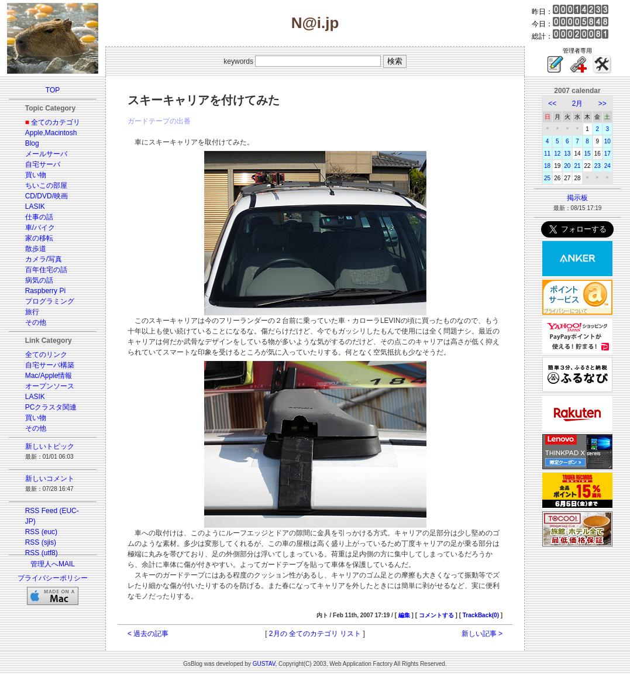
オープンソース (49, 386)
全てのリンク (46, 354)
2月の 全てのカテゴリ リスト (315, 634)
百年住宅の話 (46, 270)
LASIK (35, 206)
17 (607, 153)
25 (547, 178)
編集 (404, 615)
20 (567, 166)
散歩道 (35, 249)
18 (547, 166)
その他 (35, 322)
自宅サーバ (42, 164)
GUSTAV (264, 664)
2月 (577, 103)
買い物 (35, 175)
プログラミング (49, 301)
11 (547, 153)
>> (602, 103)
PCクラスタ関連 (51, 407)
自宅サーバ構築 (49, 365)
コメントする (436, 615)
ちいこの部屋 (46, 185)
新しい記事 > (482, 634)
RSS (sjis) (40, 542)
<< (552, 103)
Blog (32, 143)
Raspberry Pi (45, 291)
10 (607, 141)
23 (597, 166)
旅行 (32, 312)
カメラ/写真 (43, 259)
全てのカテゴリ (55, 122)
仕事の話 (39, 217)
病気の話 (39, 280)
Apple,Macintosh (51, 133)
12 (557, 153)
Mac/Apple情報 (49, 376)
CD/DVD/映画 (46, 196)
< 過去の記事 (148, 634)
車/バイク (40, 227)
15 (587, 153)
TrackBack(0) (481, 615)
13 (567, 153)
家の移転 (39, 238)
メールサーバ (46, 154)
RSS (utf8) (41, 553)
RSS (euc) (41, 532)
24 (607, 166)
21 (577, 166)
